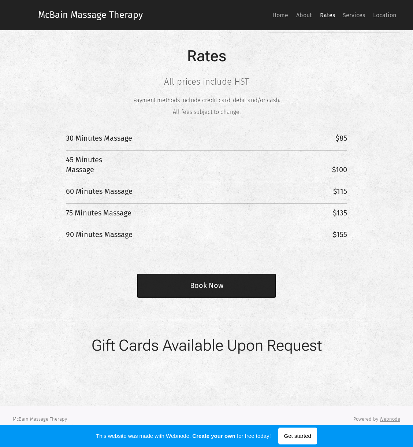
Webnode (390, 419)
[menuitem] (256, 15)
